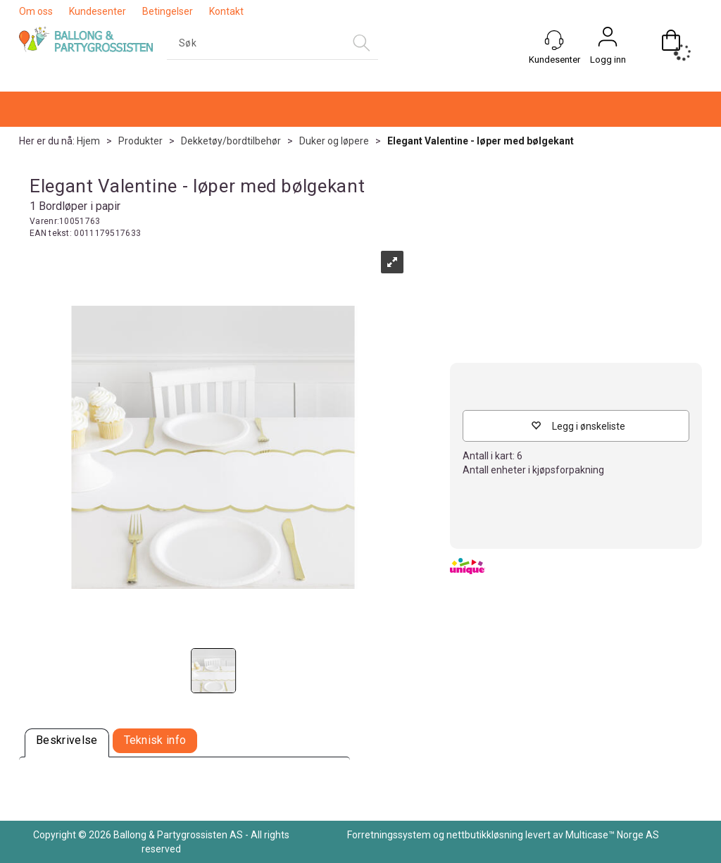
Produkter (140, 141)
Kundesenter (97, 11)
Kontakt (226, 11)
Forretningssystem (389, 834)
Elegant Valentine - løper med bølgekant (480, 141)
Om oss (36, 11)
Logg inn (608, 59)
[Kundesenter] (554, 40)
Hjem (88, 141)
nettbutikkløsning (484, 834)
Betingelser (167, 11)
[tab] (67, 742)
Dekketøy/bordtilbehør (231, 141)
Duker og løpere (334, 141)
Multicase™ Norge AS (612, 834)
